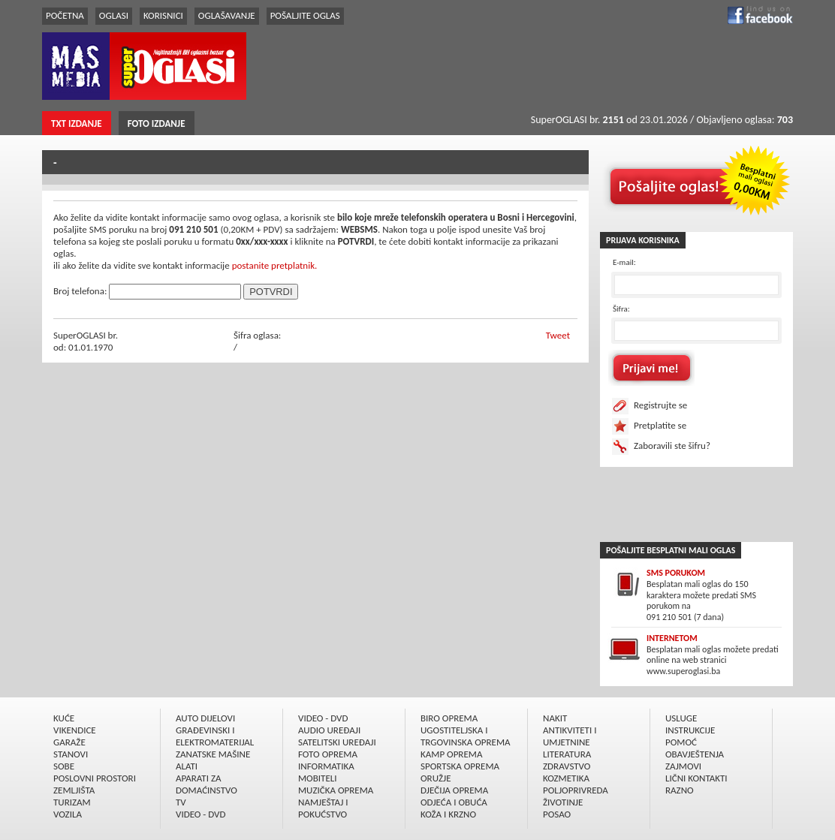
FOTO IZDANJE (156, 123)
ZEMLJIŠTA (74, 790)
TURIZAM (72, 802)
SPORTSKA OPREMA (460, 766)
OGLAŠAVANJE (226, 15)
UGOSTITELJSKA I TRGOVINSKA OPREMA (466, 736)
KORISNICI (163, 15)
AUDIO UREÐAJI (329, 730)
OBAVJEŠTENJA (694, 754)
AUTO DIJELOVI (205, 718)
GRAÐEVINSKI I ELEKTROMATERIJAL (215, 736)
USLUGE (681, 718)
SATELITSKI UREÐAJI (337, 742)
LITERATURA (567, 754)
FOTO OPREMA (327, 754)
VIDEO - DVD (200, 814)
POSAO (557, 814)
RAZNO (679, 790)
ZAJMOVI (683, 766)
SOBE (63, 766)
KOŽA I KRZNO (448, 814)
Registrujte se (660, 405)
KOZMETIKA (566, 778)
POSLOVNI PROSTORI (94, 778)
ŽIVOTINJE (563, 802)
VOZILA (67, 814)
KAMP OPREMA (451, 754)
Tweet (558, 335)
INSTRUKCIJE (690, 730)
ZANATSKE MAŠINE (213, 754)
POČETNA (65, 15)
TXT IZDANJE (76, 123)
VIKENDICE (74, 730)
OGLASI (113, 15)
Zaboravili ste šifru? (672, 445)
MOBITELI (317, 778)
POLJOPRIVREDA (575, 790)
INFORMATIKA (326, 766)
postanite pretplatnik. (275, 265)
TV (181, 802)
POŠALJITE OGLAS (305, 15)
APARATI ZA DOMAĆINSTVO (206, 784)
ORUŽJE (436, 778)
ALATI (186, 766)
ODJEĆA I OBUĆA (454, 802)
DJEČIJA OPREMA (454, 790)
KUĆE (63, 718)
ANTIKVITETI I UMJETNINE (569, 736)
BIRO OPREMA (449, 718)
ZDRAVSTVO (566, 766)
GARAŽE (69, 742)
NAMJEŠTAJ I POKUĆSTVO (323, 808)
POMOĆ (681, 742)
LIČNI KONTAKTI (696, 778)
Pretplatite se (660, 425)
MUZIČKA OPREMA (335, 790)
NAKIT (555, 718)
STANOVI (70, 754)
